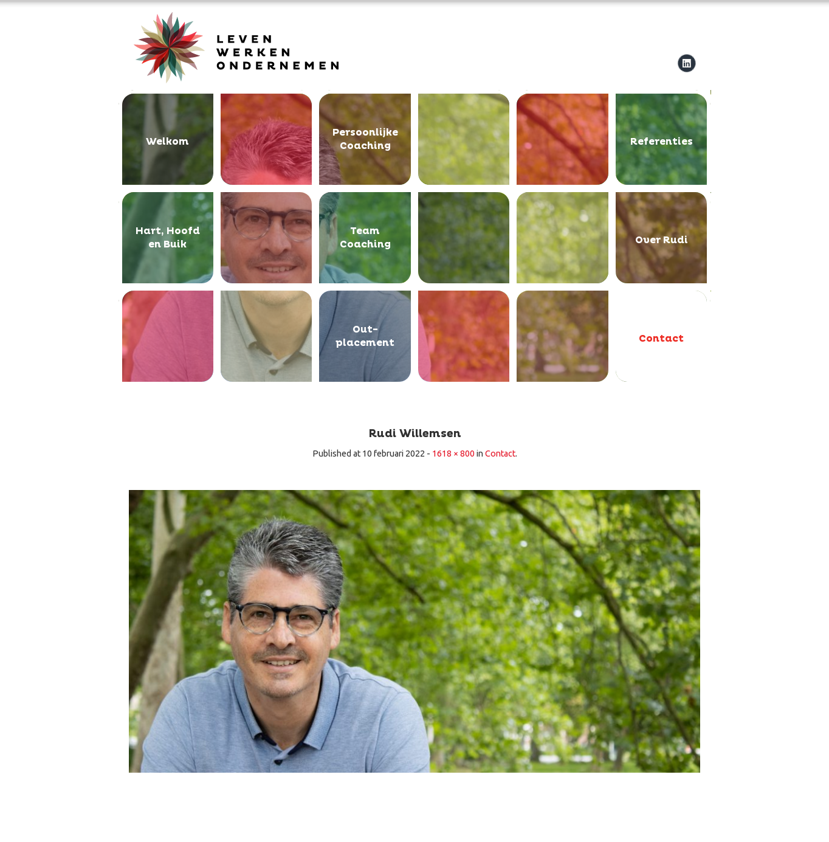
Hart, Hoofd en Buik (168, 237)
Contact (661, 339)
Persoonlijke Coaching (365, 139)
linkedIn (686, 63)
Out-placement (364, 336)
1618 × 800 (453, 453)
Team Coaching (365, 237)
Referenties (661, 142)
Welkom (167, 142)
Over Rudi (661, 240)
